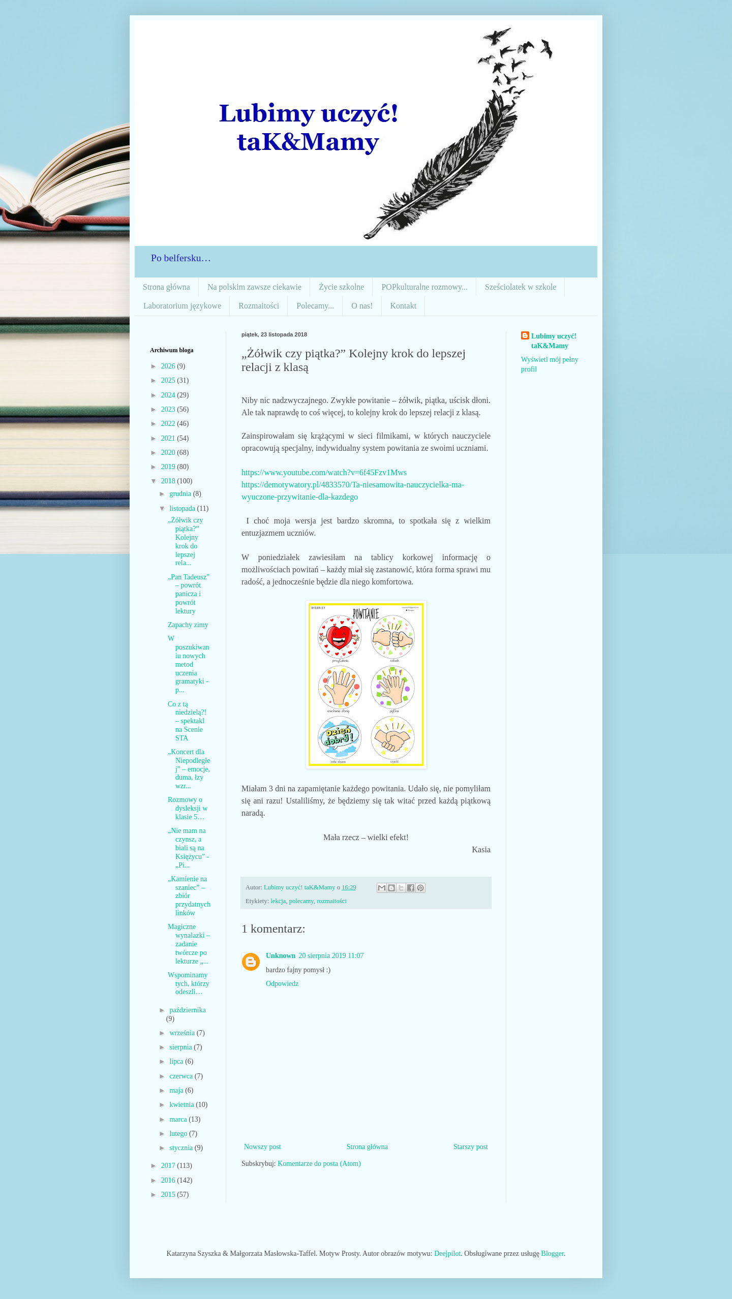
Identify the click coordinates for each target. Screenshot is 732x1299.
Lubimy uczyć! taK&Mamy (553, 341)
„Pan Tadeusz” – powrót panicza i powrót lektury (188, 594)
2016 (169, 1180)
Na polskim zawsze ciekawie (254, 287)
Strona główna (166, 287)
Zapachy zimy (188, 625)
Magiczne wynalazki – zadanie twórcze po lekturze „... (189, 944)
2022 (169, 423)
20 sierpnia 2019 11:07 (330, 956)
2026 (169, 366)
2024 (169, 395)
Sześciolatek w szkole (520, 287)
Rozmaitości (258, 305)
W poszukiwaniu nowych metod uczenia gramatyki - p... (188, 664)
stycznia (181, 1148)
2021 (169, 438)
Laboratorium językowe (182, 305)
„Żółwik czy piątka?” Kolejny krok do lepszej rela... (185, 541)
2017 (169, 1165)
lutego (179, 1133)
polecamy (301, 901)
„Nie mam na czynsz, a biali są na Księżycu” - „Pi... (188, 848)
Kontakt (403, 305)
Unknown (280, 956)
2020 (169, 452)
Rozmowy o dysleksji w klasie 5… (187, 808)
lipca (177, 1061)
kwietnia (182, 1104)
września (182, 1033)
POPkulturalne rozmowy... (424, 287)
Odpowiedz (282, 983)
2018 (169, 481)
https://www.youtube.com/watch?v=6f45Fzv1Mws (324, 472)
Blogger (552, 1253)
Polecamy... (315, 305)
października (187, 1010)
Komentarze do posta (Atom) (319, 1163)
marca (179, 1119)
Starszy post (470, 1147)
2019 (169, 467)
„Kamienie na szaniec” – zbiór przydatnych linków (189, 896)
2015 (169, 1194)
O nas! (362, 305)
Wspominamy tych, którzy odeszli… (188, 983)
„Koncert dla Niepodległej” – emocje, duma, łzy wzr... (189, 769)
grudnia (181, 494)
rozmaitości (332, 901)
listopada (183, 508)
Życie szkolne (341, 287)
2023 (169, 409)
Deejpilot (447, 1253)
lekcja (278, 901)
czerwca (181, 1076)
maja (177, 1090)
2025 (169, 380)
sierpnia (181, 1047)
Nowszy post (262, 1147)
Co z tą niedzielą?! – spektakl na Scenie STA (187, 721)
